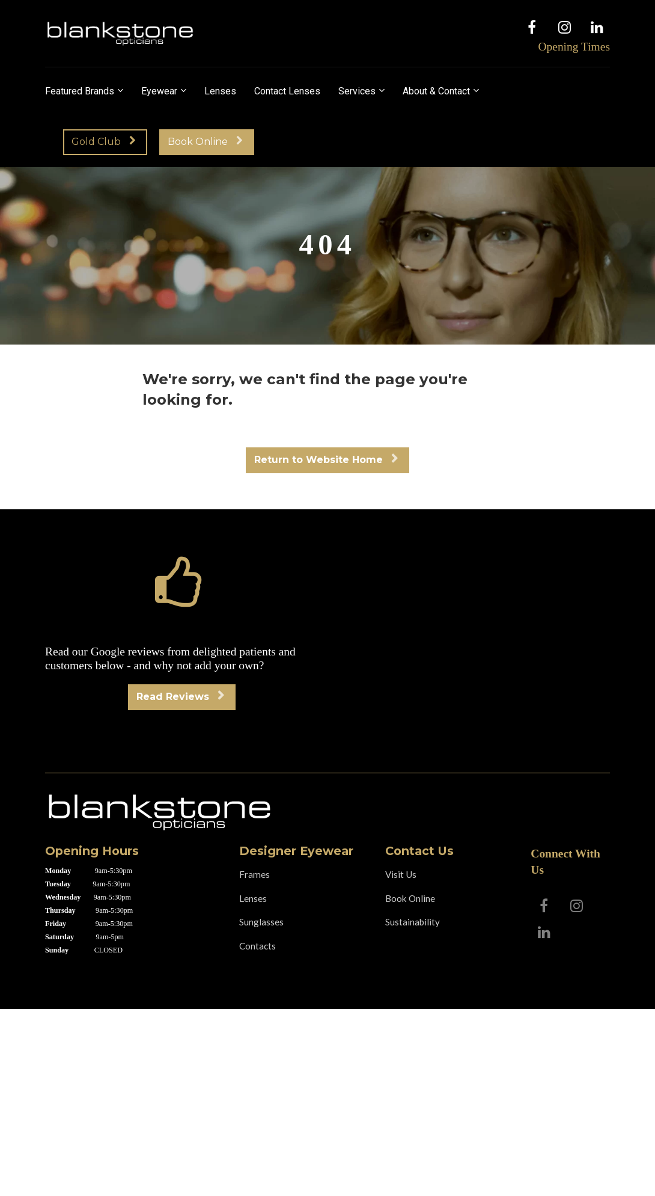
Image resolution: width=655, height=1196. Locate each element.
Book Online (205, 141)
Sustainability (412, 921)
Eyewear (159, 91)
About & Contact (436, 91)
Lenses (220, 91)
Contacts (257, 945)
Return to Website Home (326, 459)
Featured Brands (79, 91)
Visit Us (400, 874)
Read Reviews (180, 696)
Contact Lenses (287, 91)
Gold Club (104, 141)
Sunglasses (261, 921)
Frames (254, 874)
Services (357, 91)
